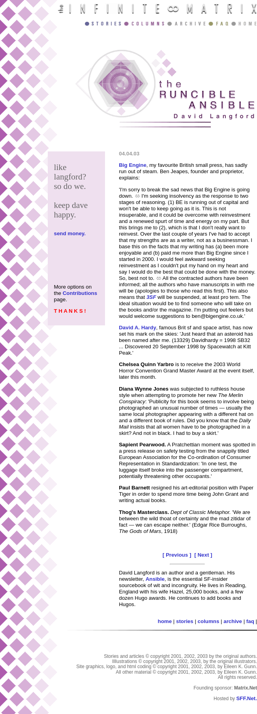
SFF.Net (245, 698)
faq (250, 621)
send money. (69, 233)
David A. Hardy (137, 328)
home (165, 621)
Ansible (155, 579)
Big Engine (132, 165)
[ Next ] (203, 555)
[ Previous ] (177, 555)
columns (208, 621)
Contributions (80, 293)
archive (232, 621)
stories (184, 621)
